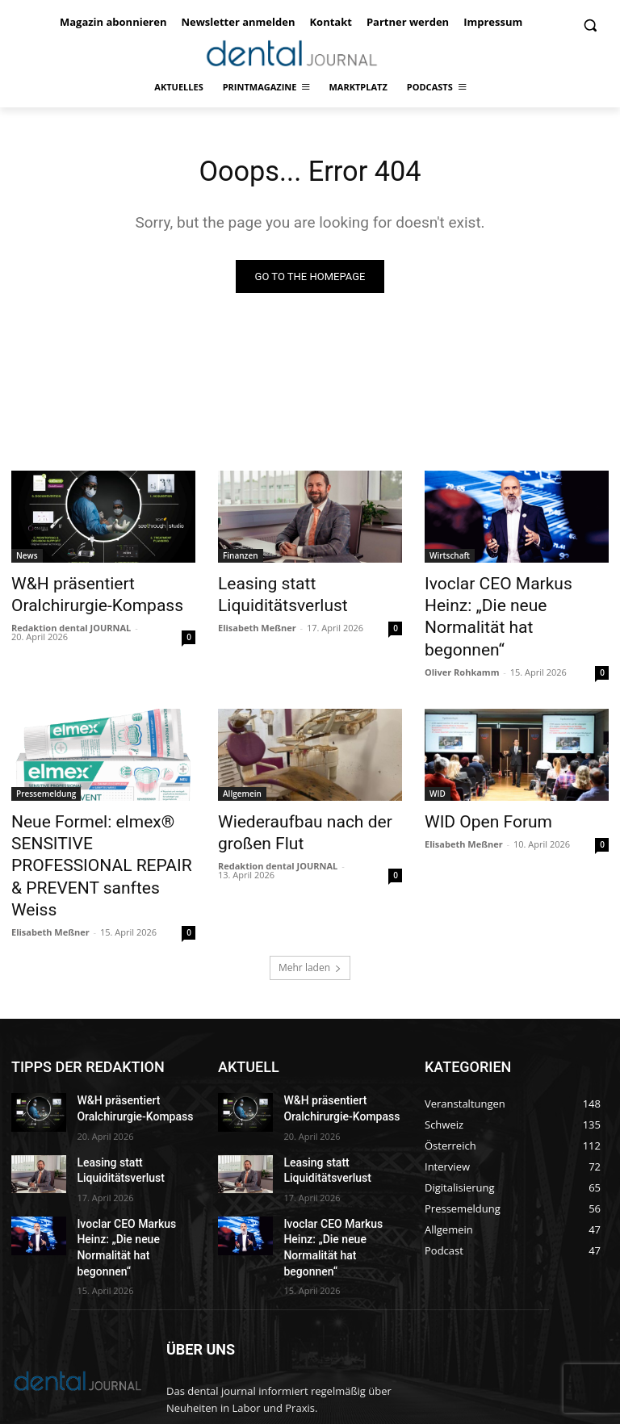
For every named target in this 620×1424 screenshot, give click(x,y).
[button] (590, 25)
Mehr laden (310, 899)
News (27, 559)
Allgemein (242, 763)
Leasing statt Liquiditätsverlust (270, 595)
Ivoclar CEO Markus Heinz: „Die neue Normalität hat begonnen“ (505, 604)
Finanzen (240, 559)
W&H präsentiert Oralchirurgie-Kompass (80, 595)
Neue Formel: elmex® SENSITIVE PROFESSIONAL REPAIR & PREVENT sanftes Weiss (95, 816)
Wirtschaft (449, 559)
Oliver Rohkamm (462, 641)
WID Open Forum (476, 789)
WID (437, 763)
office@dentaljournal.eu (316, 1351)
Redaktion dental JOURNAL (71, 624)
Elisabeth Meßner (257, 624)
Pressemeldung (46, 763)
